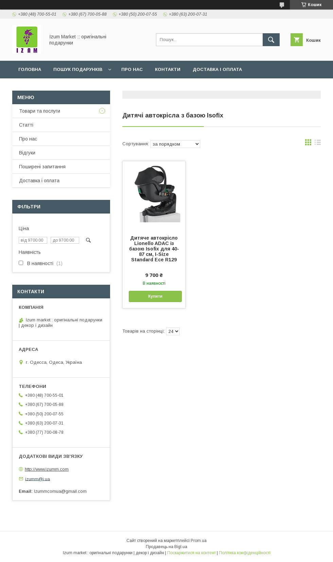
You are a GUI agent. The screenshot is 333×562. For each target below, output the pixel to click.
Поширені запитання (42, 166)
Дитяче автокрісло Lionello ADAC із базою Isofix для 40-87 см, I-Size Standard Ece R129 (154, 248)
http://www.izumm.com (47, 469)
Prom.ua (199, 540)
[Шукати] (271, 39)
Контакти (167, 69)
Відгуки (27, 152)
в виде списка (318, 144)
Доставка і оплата (217, 69)
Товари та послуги (39, 111)
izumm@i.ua (37, 478)
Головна (29, 69)
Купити (155, 296)
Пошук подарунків (77, 69)
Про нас (132, 69)
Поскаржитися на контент (191, 552)
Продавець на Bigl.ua (166, 546)
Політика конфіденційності (244, 552)
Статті (26, 125)
